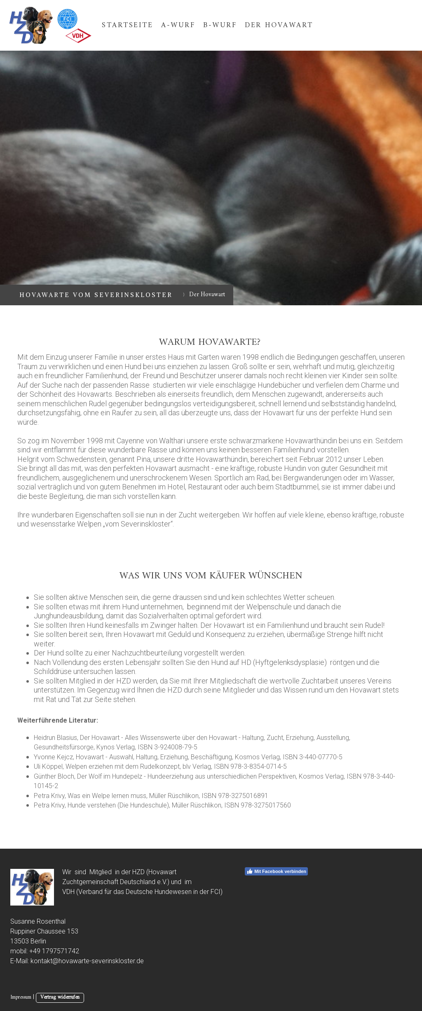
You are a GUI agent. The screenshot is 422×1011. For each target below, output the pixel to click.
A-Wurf (178, 25)
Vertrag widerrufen (60, 997)
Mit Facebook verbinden (276, 871)
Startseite (127, 25)
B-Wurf (220, 25)
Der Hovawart (279, 25)
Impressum (20, 997)
